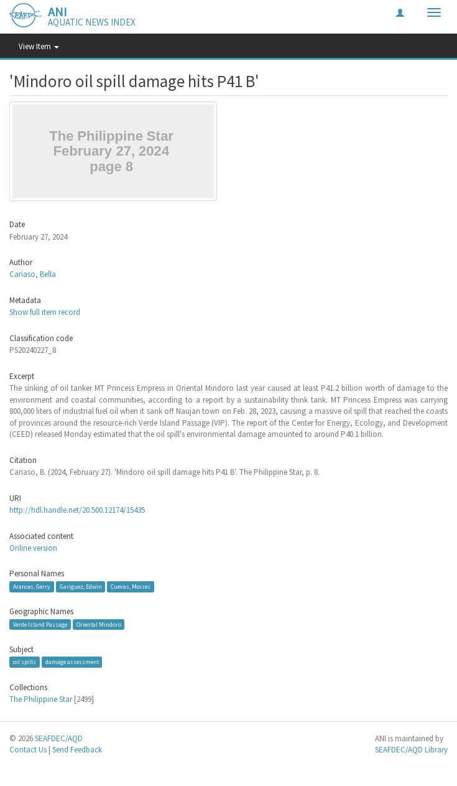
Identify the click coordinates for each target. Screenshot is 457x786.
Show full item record (44, 312)
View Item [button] (39, 46)
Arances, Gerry (31, 586)
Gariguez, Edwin (81, 586)
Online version (33, 548)
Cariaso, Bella (32, 274)
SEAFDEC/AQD (59, 738)
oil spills (24, 662)
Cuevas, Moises (130, 586)
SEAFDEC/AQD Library (411, 749)
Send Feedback (77, 749)
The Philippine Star (40, 699)
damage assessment (72, 662)
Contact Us (28, 749)
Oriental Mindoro (98, 624)
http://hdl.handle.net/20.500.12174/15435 (77, 510)
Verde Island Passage (40, 624)
